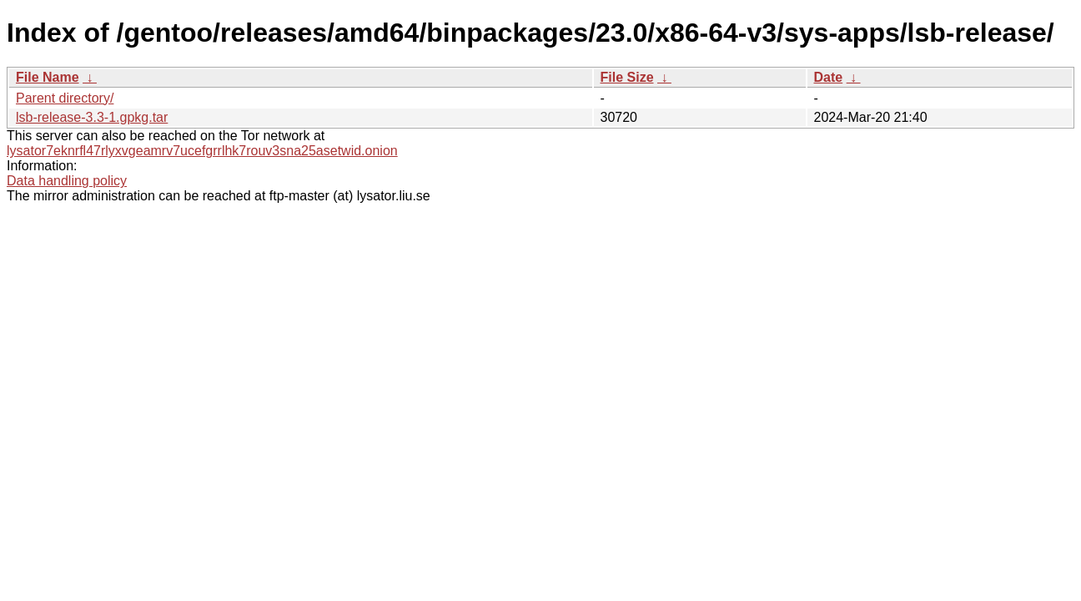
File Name (47, 77)
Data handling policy (67, 181)
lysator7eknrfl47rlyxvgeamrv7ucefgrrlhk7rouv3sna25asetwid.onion (202, 151)
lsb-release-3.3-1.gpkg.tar (92, 117)
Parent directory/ (64, 98)
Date (828, 77)
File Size (627, 77)
